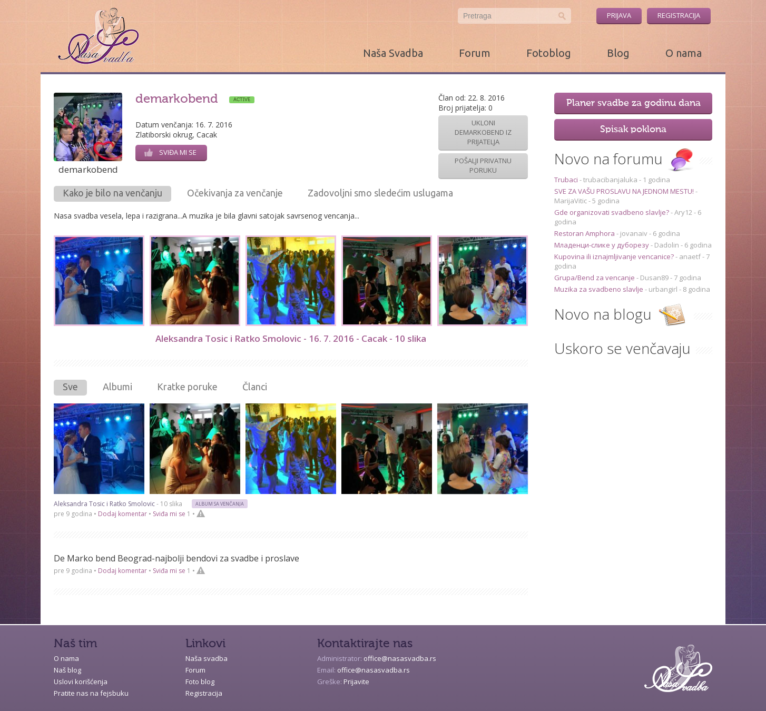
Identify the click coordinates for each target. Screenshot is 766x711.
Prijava (619, 15)
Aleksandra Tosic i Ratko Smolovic (228, 338)
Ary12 (683, 212)
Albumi (117, 386)
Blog (618, 53)
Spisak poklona (633, 129)
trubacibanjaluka (610, 179)
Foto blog (199, 681)
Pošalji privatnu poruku (483, 165)
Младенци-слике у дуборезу (602, 245)
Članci (254, 386)
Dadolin (666, 245)
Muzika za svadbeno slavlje (599, 289)
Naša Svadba (393, 53)
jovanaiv (633, 233)
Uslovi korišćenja (80, 681)
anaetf (690, 256)
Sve (70, 386)
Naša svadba (206, 658)
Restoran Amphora (585, 233)
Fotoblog (548, 53)
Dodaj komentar (122, 513)
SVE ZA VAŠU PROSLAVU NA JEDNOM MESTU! (624, 191)
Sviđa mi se (170, 152)
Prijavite (356, 681)
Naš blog (67, 670)
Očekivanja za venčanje (235, 192)
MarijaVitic (570, 200)
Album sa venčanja (219, 503)
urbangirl (663, 289)
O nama (683, 53)
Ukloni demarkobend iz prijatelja (483, 132)
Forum (474, 53)
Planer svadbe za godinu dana (633, 103)
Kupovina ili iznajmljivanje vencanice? (614, 256)
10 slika (410, 338)
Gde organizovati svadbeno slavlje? (612, 212)
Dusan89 (654, 277)
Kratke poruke (187, 386)
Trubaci (567, 179)
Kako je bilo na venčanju (112, 192)
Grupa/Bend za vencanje (595, 277)
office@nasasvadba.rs (400, 658)
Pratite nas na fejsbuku (91, 693)
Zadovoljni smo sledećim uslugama (380, 192)
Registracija (678, 15)
